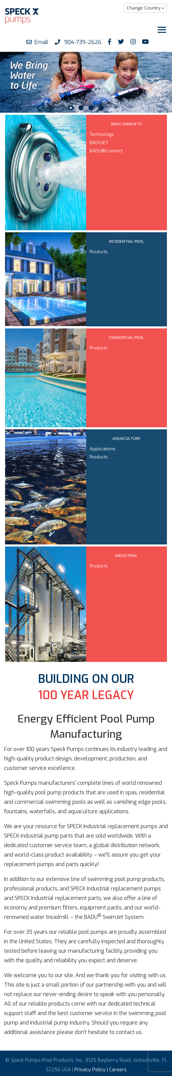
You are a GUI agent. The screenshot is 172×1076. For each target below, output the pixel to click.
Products (99, 252)
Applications (103, 449)
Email (37, 42)
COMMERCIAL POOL (126, 337)
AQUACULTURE (127, 438)
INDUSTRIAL (126, 555)
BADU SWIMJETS (126, 124)
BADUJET (99, 143)
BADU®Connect (106, 151)
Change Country (144, 8)
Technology (102, 134)
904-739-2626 (78, 42)
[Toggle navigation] (162, 30)
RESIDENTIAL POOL (126, 241)
